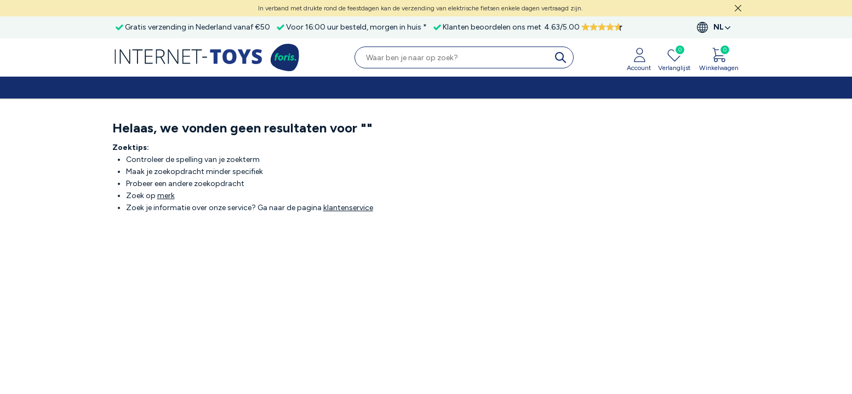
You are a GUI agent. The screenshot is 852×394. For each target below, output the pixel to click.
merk (166, 195)
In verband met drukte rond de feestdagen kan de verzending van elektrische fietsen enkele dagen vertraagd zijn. (420, 8)
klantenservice (348, 207)
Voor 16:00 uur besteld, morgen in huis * (356, 27)
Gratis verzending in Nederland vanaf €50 (197, 27)
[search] (563, 57)
